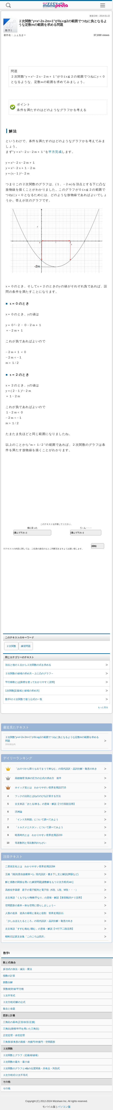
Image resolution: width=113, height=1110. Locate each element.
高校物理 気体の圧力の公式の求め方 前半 (38, 778)
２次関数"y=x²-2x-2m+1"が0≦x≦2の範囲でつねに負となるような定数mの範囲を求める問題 (52, 741)
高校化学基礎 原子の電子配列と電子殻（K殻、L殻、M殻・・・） (41, 889)
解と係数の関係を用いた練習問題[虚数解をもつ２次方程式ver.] (39, 882)
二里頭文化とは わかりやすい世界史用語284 (30, 866)
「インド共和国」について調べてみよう (36, 819)
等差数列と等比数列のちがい (30, 842)
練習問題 (26, 646)
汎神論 (18, 811)
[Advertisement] (56, 50)
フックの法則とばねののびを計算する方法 (38, 796)
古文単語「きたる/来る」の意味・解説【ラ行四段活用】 (45, 804)
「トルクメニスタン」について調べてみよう (39, 827)
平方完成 (55, 151)
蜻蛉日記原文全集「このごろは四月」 (25, 936)
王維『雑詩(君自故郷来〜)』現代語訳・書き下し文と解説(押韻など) (41, 874)
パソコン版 (64, 1106)
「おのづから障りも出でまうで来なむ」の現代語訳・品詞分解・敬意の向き (56, 768)
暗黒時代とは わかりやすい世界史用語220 (38, 835)
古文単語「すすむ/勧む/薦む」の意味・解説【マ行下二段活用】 (39, 928)
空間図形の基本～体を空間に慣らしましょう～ (30, 905)
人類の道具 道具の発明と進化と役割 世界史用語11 (34, 913)
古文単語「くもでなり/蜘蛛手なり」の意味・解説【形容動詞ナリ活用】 (44, 897)
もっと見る (103, 707)
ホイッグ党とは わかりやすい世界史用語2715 (40, 787)
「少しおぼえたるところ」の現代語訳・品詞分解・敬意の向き (39, 921)
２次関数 (11, 646)
